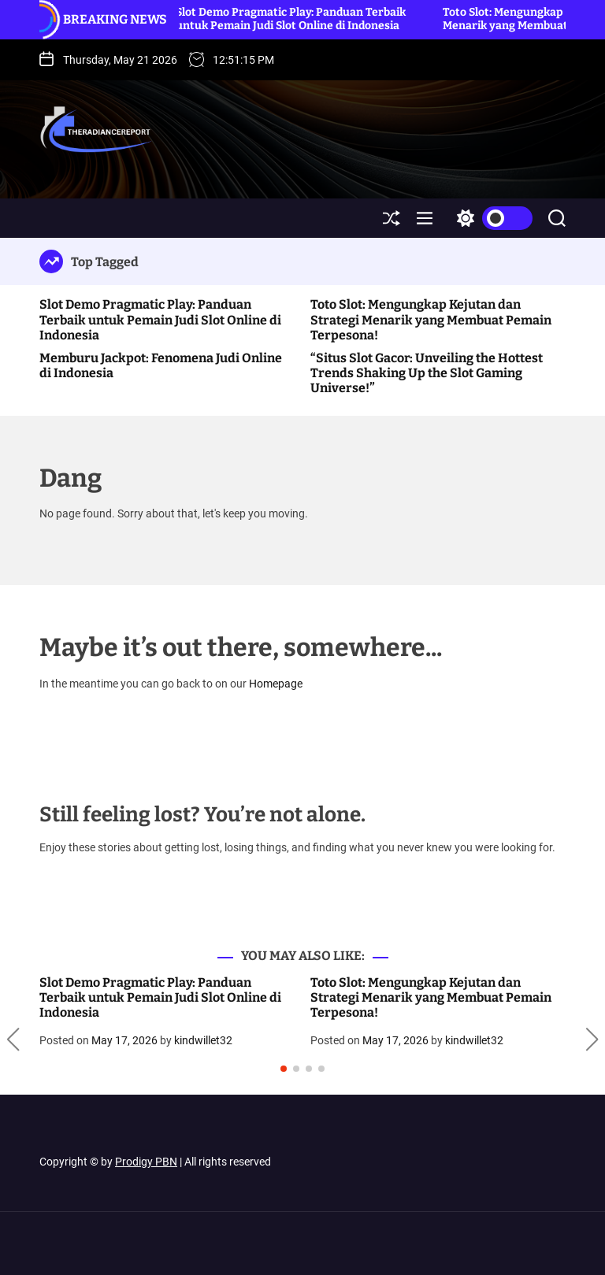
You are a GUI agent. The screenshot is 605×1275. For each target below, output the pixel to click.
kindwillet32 (203, 1040)
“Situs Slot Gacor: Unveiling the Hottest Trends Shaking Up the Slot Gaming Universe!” (426, 372)
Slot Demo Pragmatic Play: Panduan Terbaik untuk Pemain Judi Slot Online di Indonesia (294, 19)
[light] (491, 218)
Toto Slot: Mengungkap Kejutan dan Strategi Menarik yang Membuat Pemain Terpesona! (430, 319)
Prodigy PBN (146, 1161)
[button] (13, 1040)
